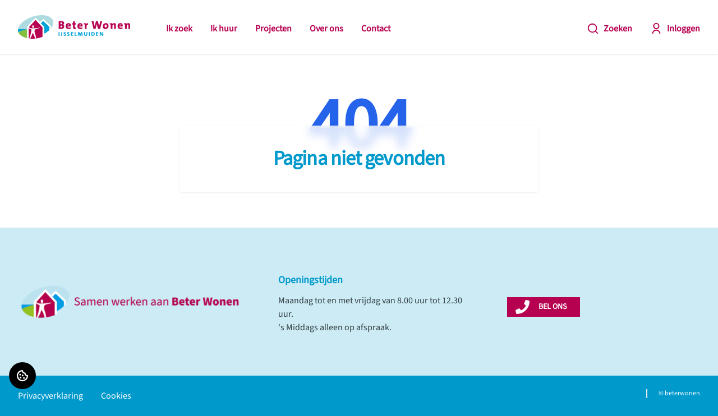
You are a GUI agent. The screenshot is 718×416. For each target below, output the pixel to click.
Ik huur (223, 28)
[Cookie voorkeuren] (22, 375)
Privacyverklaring (50, 396)
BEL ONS (552, 306)
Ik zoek (179, 28)
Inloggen (675, 28)
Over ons (326, 28)
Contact (375, 28)
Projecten (273, 28)
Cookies (116, 396)
